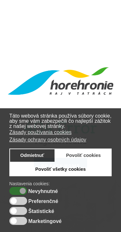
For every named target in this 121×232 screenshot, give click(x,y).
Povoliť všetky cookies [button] (60, 169)
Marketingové (45, 221)
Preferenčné (43, 201)
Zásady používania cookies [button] (40, 132)
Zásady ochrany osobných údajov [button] (47, 139)
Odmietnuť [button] (32, 155)
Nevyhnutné (43, 191)
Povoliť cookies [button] (83, 155)
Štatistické (41, 211)
